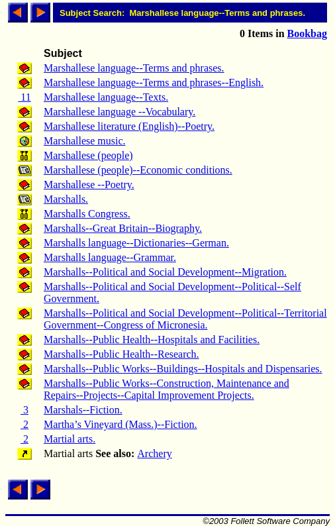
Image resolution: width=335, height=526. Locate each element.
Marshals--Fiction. (83, 409)
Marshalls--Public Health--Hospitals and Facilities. (152, 339)
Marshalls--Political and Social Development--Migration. (165, 272)
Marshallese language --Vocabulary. (119, 111)
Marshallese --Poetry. (89, 184)
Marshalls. (66, 199)
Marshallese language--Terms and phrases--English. (153, 82)
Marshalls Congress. (87, 213)
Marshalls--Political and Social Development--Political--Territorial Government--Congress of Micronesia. (185, 319)
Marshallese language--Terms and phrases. (134, 68)
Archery (154, 453)
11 (24, 97)
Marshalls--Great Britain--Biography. (123, 228)
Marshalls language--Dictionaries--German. (136, 242)
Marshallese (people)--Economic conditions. (138, 170)
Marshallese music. (85, 140)
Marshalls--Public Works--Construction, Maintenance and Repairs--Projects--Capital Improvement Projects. (166, 389)
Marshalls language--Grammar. (110, 257)
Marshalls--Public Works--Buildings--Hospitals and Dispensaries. (183, 368)
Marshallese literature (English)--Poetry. (129, 126)
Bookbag (307, 33)
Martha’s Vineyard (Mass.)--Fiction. (120, 424)
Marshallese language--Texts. (106, 97)
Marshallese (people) (88, 155)
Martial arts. (69, 439)
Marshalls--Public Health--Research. (121, 354)
